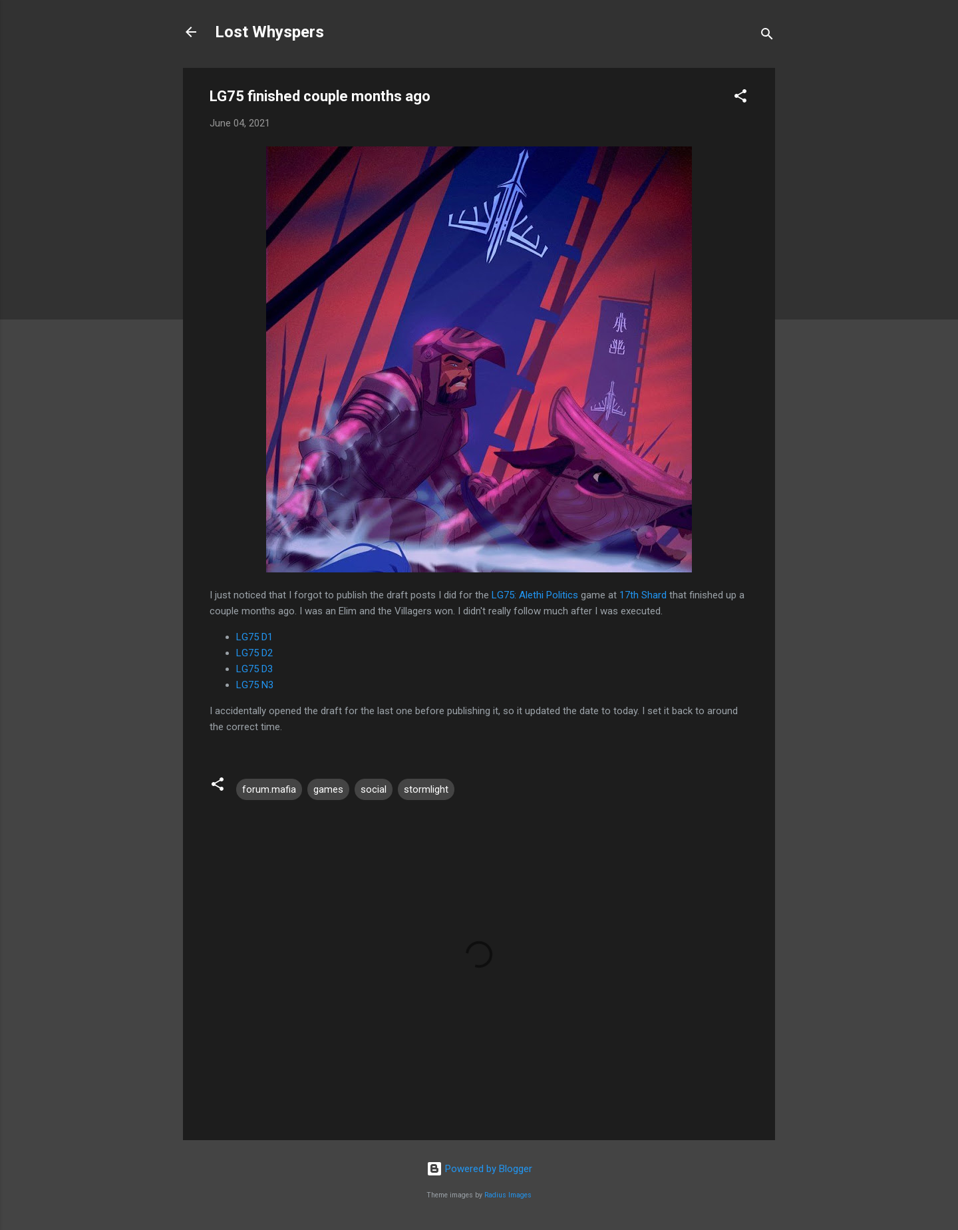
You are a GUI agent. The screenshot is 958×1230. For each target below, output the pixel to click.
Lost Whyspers (269, 32)
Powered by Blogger (479, 1169)
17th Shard (643, 595)
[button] (740, 98)
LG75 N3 (254, 685)
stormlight (426, 789)
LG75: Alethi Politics (535, 595)
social (374, 789)
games (328, 789)
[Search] (767, 36)
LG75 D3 (254, 669)
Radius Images (508, 1195)
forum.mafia (269, 789)
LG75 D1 (254, 637)
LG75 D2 (254, 653)
